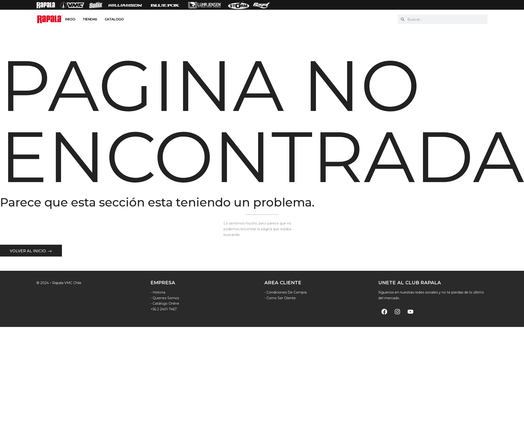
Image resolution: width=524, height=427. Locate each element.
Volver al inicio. (28, 251)
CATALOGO (114, 19)
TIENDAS (90, 19)
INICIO (70, 19)
